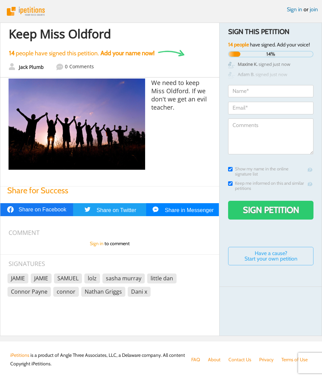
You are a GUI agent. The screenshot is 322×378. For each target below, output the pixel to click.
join (314, 9)
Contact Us (239, 359)
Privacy (266, 359)
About (214, 359)
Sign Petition (271, 210)
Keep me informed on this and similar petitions (266, 186)
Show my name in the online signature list (258, 171)
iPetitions (161, 11)
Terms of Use (294, 359)
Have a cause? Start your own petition (270, 256)
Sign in (294, 9)
